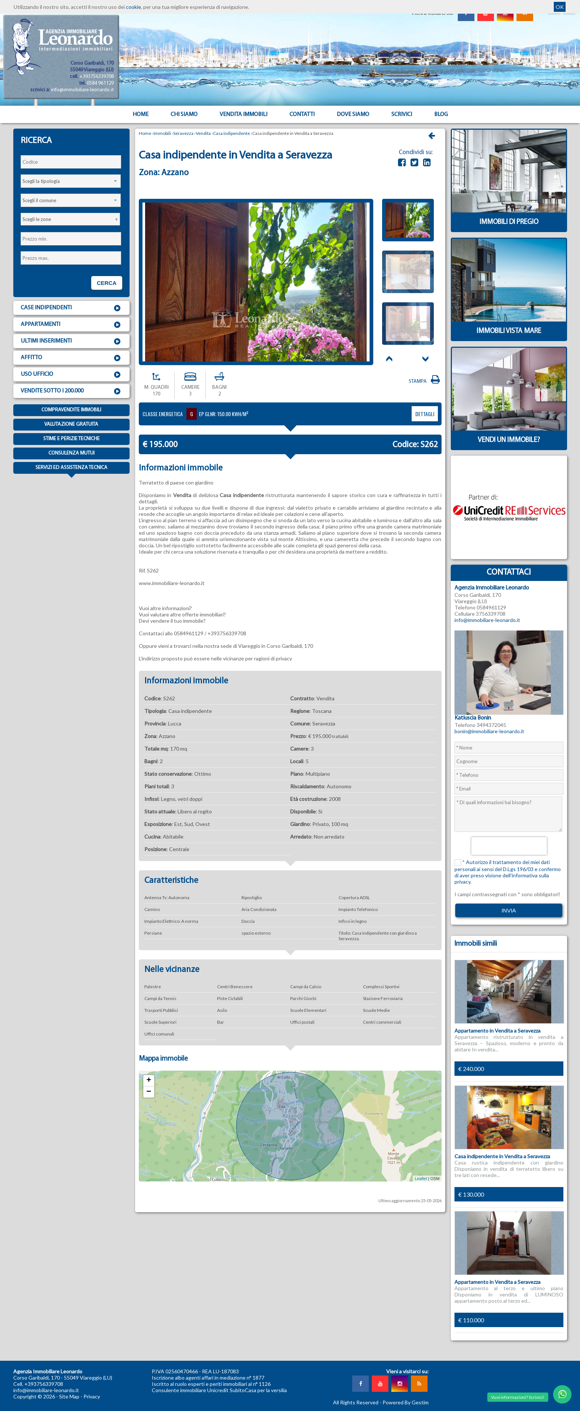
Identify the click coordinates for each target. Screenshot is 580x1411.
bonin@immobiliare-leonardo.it (489, 731)
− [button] (148, 1092)
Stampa (425, 381)
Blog (441, 115)
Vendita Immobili (243, 115)
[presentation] (509, 846)
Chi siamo (184, 115)
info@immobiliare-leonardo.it (82, 90)
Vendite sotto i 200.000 (71, 391)
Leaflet (421, 1178)
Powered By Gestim (405, 1402)
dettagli (424, 414)
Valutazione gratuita (71, 424)
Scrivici (401, 115)
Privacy (91, 1396)
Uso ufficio (71, 374)
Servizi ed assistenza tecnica (71, 469)
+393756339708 (96, 76)
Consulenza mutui (71, 453)
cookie (133, 7)
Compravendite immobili (71, 410)
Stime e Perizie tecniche (71, 439)
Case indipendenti (71, 308)
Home (140, 115)
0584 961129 (100, 83)
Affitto (71, 358)
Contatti (302, 115)
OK (560, 7)
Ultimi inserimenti (71, 341)
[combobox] (71, 181)
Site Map (69, 1396)
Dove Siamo (353, 115)
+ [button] (148, 1080)
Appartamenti (71, 324)
